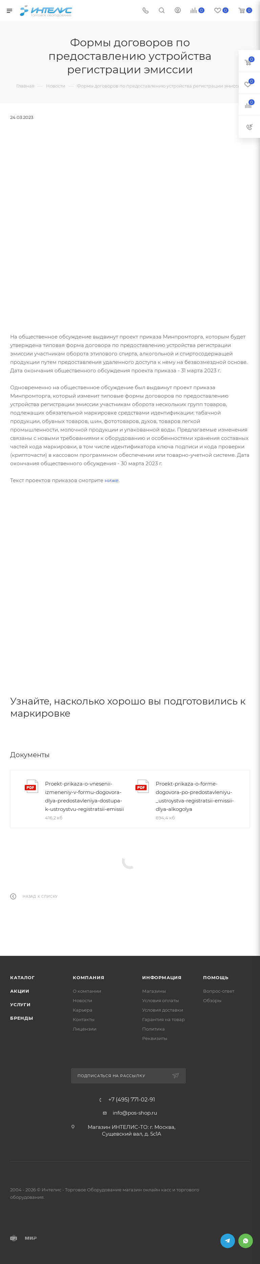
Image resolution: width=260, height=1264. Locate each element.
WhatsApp (245, 1241)
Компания (88, 977)
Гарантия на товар (163, 1019)
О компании (87, 991)
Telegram (227, 1241)
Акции (19, 991)
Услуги (20, 1004)
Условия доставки (162, 1010)
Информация (162, 977)
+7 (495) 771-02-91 (131, 1099)
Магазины (154, 991)
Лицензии (84, 1029)
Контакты (83, 1019)
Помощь (216, 977)
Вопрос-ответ (218, 991)
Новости (82, 1000)
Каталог (22, 977)
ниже (111, 480)
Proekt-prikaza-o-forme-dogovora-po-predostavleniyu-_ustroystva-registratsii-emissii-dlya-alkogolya (195, 796)
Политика (153, 1029)
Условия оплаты (160, 1000)
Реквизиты (154, 1038)
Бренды (21, 1018)
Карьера (82, 1010)
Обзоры (212, 1000)
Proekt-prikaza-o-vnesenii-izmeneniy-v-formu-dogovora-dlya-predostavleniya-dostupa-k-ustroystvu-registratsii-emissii (84, 796)
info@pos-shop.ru (135, 1113)
